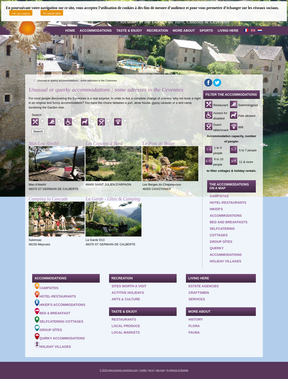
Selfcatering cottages (222, 232)
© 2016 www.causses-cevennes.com (119, 370)
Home (70, 30)
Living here (228, 30)
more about (184, 30)
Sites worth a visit (129, 286)
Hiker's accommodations (226, 212)
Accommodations (96, 30)
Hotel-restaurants (228, 202)
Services (197, 299)
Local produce (126, 326)
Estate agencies (204, 286)
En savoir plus (52, 13)
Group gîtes (221, 242)
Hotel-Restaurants (55, 294)
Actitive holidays (128, 292)
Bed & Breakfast (52, 311)
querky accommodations (226, 251)
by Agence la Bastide (177, 370)
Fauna (194, 332)
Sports (206, 30)
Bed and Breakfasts (228, 222)
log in (151, 370)
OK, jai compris (21, 13)
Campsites (219, 196)
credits (143, 370)
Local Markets (126, 332)
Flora (194, 326)
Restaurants (124, 319)
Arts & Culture (126, 299)
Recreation (157, 30)
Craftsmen (199, 292)
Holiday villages (225, 261)
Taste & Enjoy (129, 30)
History (196, 319)
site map (160, 370)
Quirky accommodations (60, 336)
